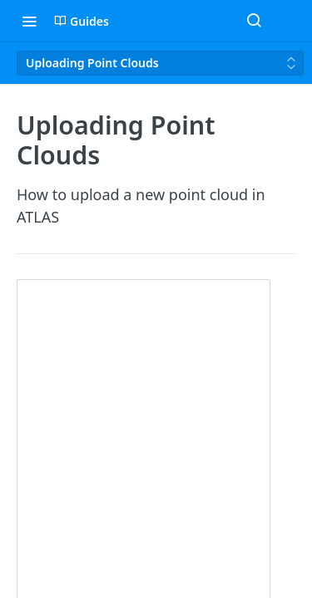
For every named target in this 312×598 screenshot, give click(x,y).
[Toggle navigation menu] (29, 20)
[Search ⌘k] (253, 20)
